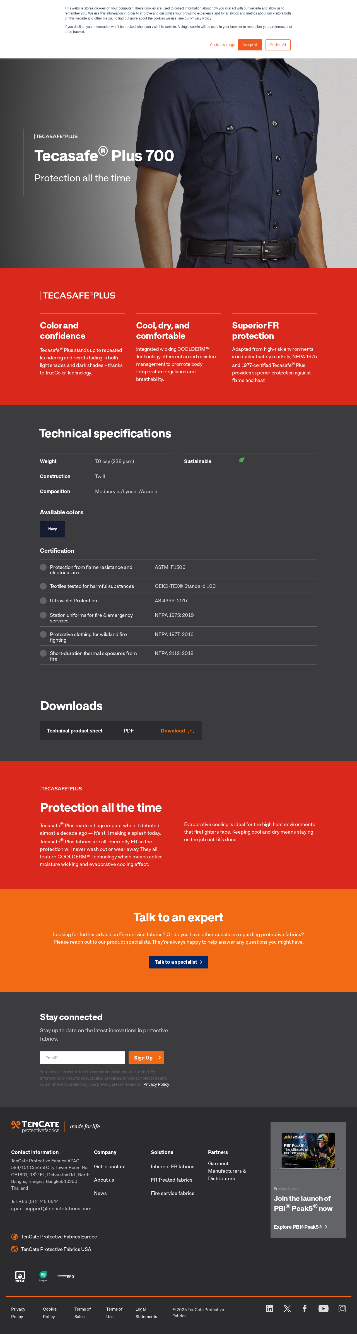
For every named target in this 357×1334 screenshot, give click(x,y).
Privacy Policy (156, 1084)
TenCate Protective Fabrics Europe (54, 1236)
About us (104, 1180)
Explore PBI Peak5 (298, 1227)
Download (173, 730)
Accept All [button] (250, 45)
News (100, 1193)
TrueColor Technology (67, 372)
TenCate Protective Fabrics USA (51, 1249)
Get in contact (110, 1166)
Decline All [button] (278, 45)
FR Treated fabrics (171, 1180)
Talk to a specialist (176, 962)
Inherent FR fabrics (172, 1166)
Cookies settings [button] (222, 45)
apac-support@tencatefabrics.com (51, 1208)
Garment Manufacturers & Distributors (227, 1170)
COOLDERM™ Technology (87, 856)
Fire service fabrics (172, 1193)
